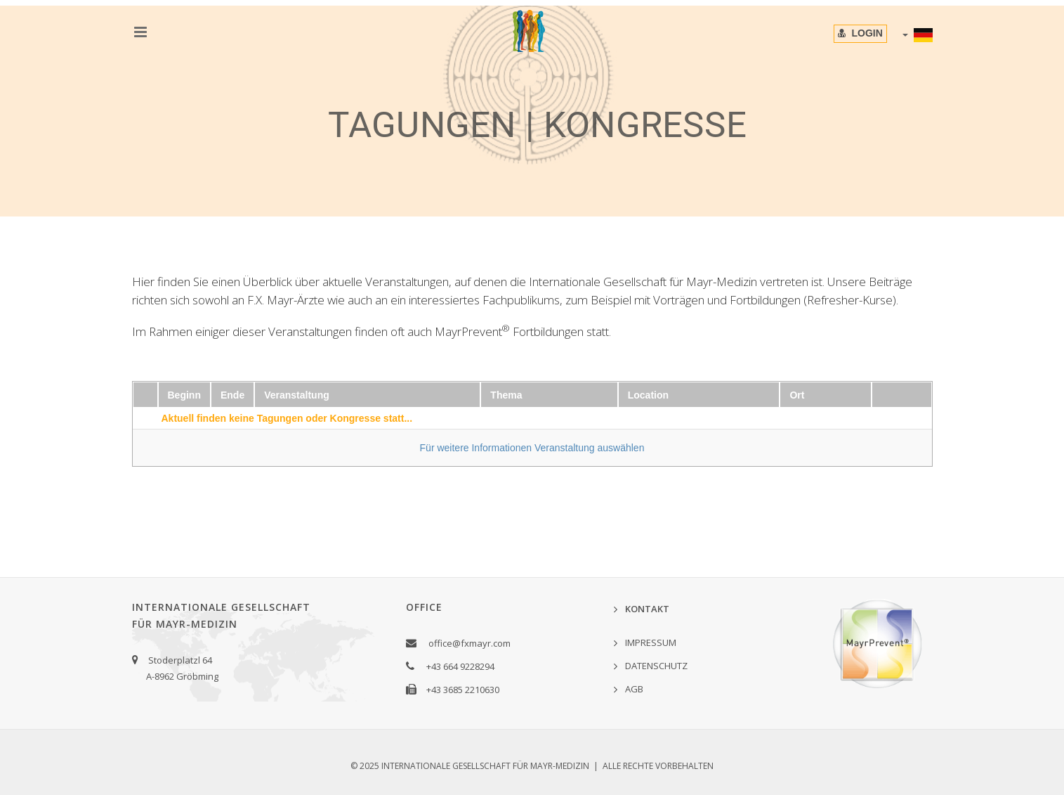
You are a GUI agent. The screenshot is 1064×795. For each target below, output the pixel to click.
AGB (634, 689)
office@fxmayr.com (469, 643)
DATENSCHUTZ (656, 665)
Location (648, 395)
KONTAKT (647, 608)
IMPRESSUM (650, 642)
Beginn (184, 395)
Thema (506, 395)
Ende (232, 395)
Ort (796, 395)
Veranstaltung (296, 395)
